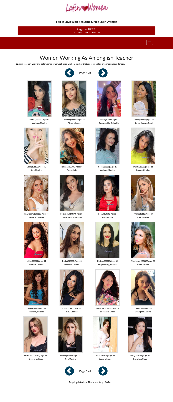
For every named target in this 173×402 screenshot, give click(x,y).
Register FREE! (86, 30)
